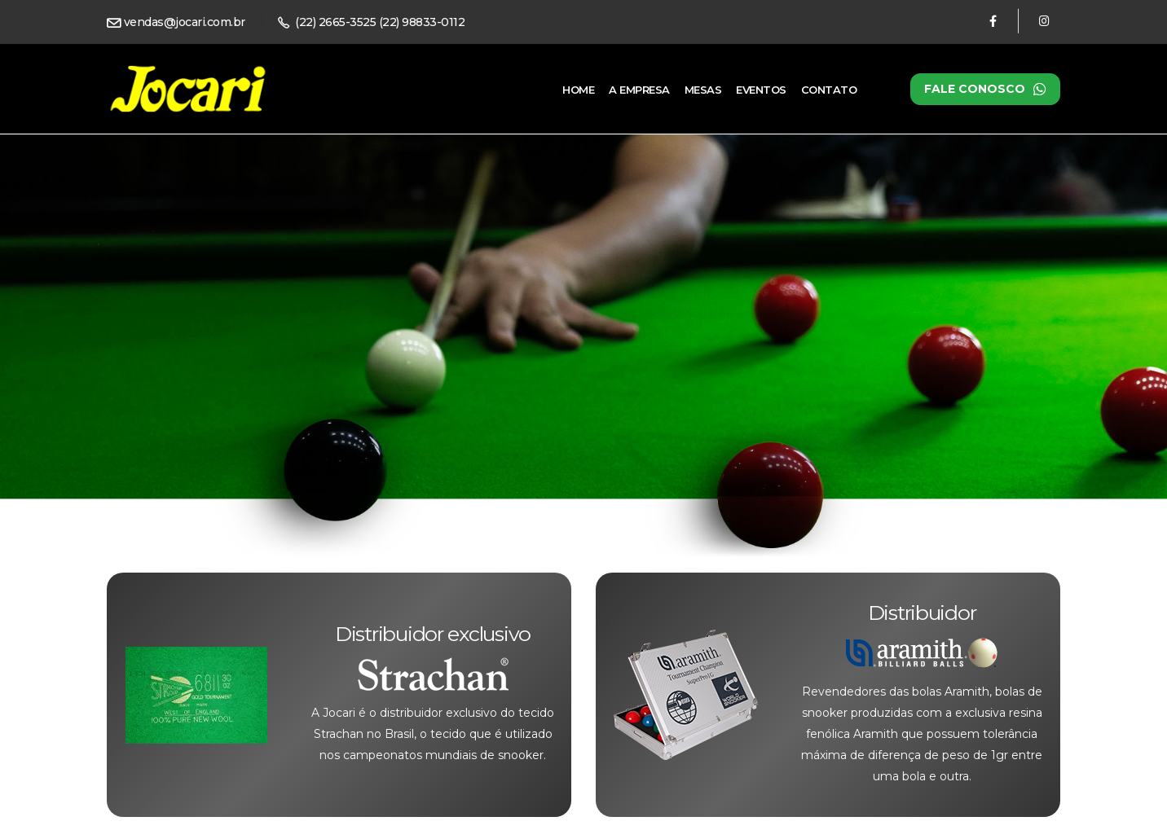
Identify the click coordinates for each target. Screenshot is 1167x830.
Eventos (761, 89)
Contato (829, 89)
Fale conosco (985, 89)
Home (578, 89)
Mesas (703, 89)
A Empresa (639, 89)
